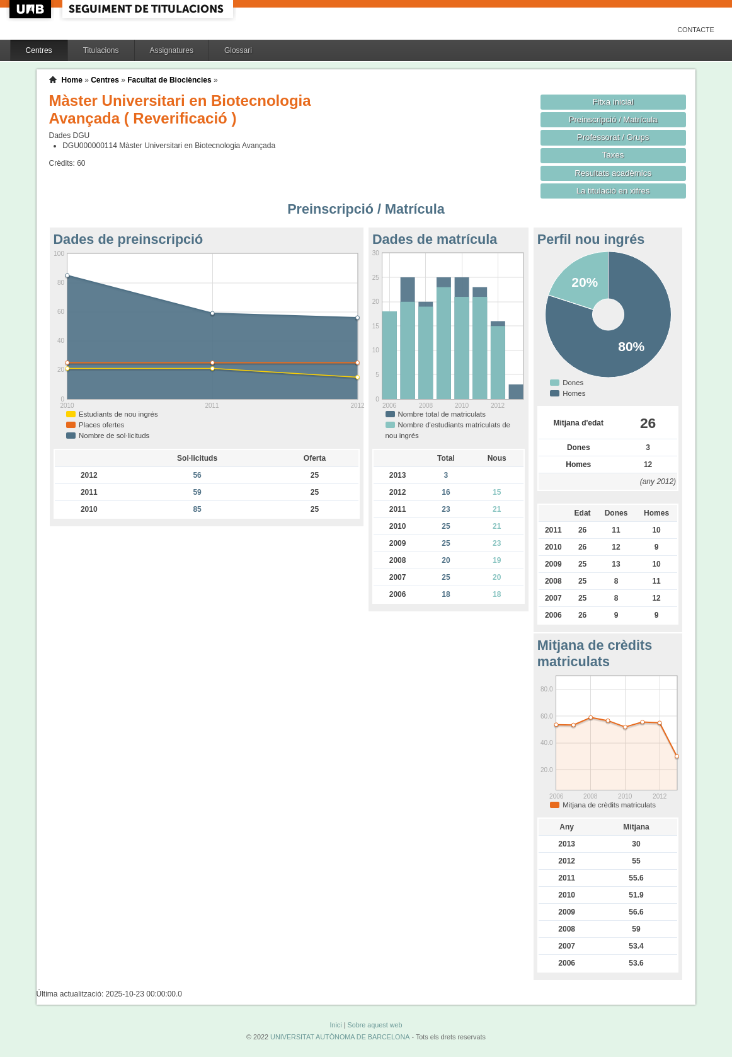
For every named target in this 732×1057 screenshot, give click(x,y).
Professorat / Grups (613, 137)
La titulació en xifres (613, 190)
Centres (39, 50)
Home (72, 80)
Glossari (238, 50)
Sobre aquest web (374, 1025)
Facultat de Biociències (169, 80)
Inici (335, 1025)
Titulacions (101, 50)
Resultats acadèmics (613, 173)
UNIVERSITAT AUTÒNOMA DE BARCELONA (339, 1037)
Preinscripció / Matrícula (613, 119)
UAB (31, 9)
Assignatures (171, 50)
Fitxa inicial (612, 102)
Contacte (695, 29)
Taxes (613, 154)
